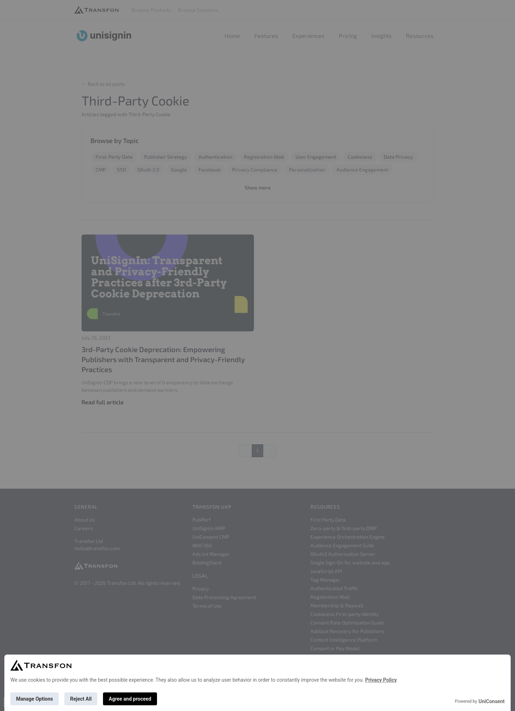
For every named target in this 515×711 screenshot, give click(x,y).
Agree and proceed (130, 699)
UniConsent (492, 701)
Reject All (81, 699)
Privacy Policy (381, 680)
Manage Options (34, 699)
